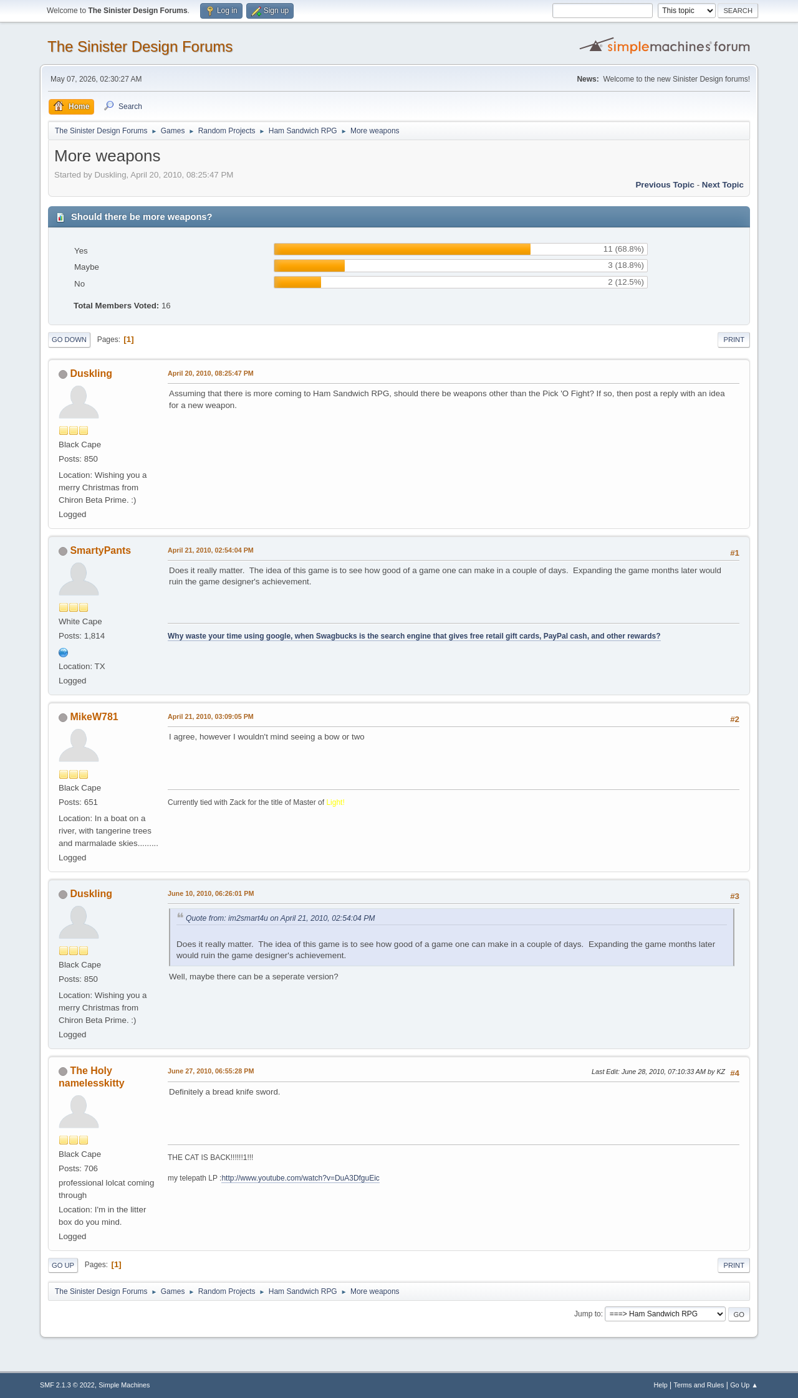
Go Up (63, 1265)
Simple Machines (124, 1385)
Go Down (69, 339)
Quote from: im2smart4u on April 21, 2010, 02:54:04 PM (280, 918)
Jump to (587, 1314)
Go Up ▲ (744, 1385)
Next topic (723, 184)
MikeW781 (94, 716)
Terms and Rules (699, 1385)
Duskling (91, 373)
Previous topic (665, 184)
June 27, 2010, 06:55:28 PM (211, 1071)
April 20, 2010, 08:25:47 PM (211, 373)
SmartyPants (100, 550)
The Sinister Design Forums (140, 46)
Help (661, 1385)
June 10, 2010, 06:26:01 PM (211, 893)
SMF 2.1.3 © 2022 (67, 1385)
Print (733, 339)
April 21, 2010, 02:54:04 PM (211, 550)
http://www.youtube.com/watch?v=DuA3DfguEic (300, 1178)
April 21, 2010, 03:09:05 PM (211, 716)
